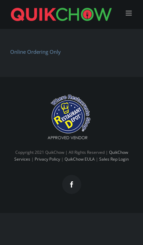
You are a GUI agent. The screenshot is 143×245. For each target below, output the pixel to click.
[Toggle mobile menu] (129, 13)
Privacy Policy (47, 176)
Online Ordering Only (35, 51)
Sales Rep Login (114, 176)
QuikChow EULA (80, 176)
